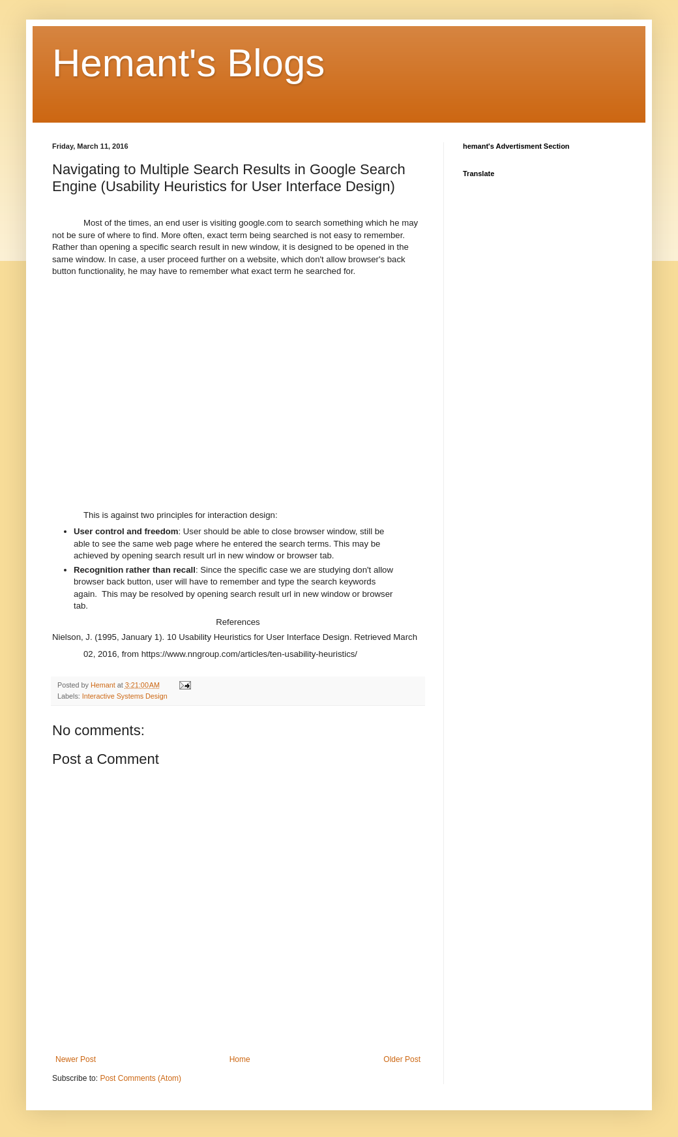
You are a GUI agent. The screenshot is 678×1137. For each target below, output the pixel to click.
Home (239, 1059)
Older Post (401, 1059)
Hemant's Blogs (188, 63)
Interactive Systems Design (125, 696)
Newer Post (75, 1059)
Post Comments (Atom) (140, 1078)
